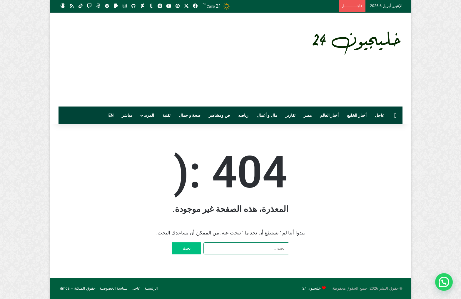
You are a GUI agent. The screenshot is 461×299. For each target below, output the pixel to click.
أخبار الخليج (356, 115)
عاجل (379, 115)
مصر (308, 115)
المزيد (149, 115)
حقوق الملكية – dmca (78, 288)
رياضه (243, 115)
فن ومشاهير (219, 115)
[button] (444, 282)
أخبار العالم (329, 115)
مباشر (127, 115)
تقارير (290, 115)
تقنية (167, 115)
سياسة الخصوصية (113, 288)
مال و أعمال (267, 115)
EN (111, 115)
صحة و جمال (190, 115)
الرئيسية (151, 288)
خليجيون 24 (312, 288)
